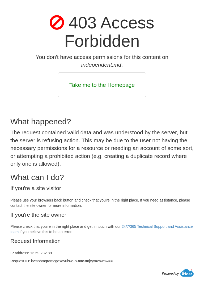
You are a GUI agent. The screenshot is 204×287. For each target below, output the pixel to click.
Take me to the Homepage (102, 85)
